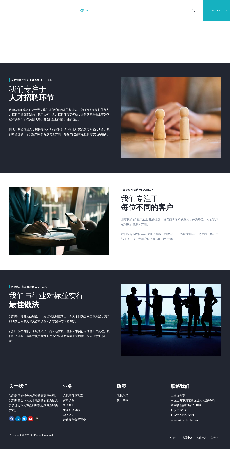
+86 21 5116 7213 (182, 415)
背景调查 (68, 400)
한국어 (214, 437)
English (174, 437)
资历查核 (68, 405)
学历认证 (68, 415)
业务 (68, 10)
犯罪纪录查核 (71, 410)
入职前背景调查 (73, 395)
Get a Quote (218, 10)
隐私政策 (122, 395)
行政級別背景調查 (74, 419)
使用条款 (122, 400)
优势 (82, 10)
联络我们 (98, 10)
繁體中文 (187, 437)
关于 (54, 10)
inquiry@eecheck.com (184, 419)
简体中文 (202, 437)
